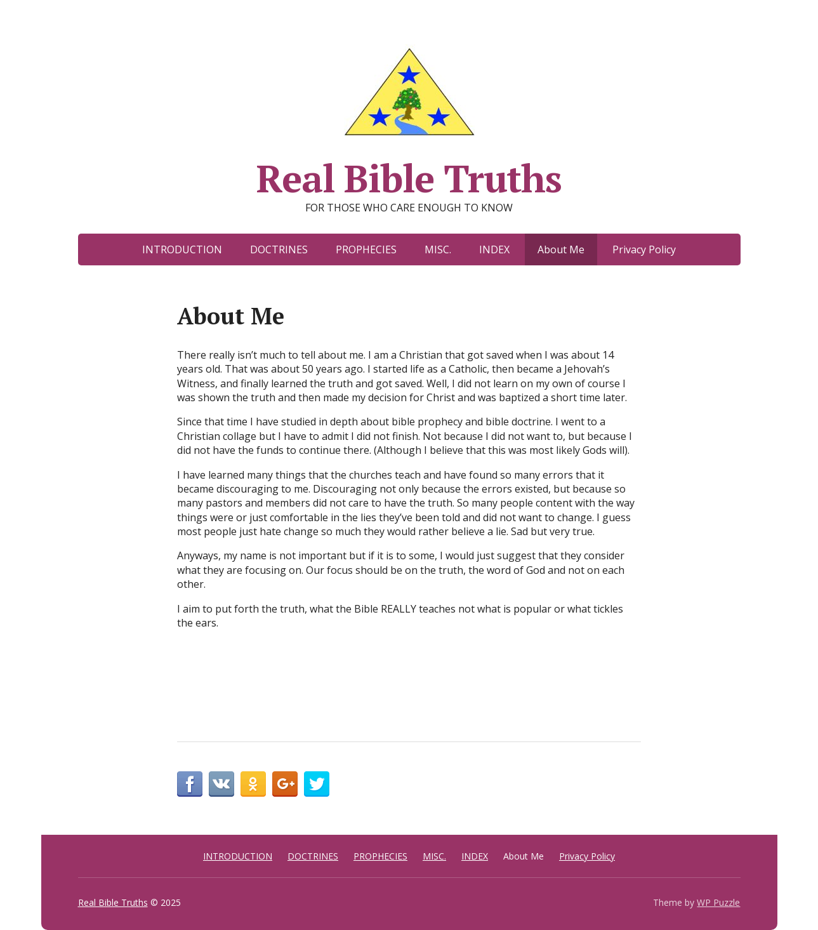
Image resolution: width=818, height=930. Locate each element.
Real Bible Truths (409, 119)
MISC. (438, 249)
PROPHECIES (366, 249)
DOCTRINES (279, 249)
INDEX (494, 249)
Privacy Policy (644, 249)
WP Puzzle (718, 902)
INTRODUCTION (182, 249)
